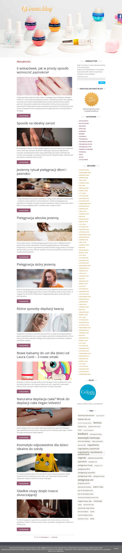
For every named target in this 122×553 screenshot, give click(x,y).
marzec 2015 (83, 340)
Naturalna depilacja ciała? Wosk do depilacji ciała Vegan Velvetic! (43, 401)
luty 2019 (82, 224)
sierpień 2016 (83, 302)
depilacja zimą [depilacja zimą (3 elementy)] (82, 426)
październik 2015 (85, 328)
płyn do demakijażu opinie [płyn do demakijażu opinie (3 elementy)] (85, 494)
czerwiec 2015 (84, 333)
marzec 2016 (83, 315)
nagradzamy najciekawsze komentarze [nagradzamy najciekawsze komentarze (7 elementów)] (90, 453)
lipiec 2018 (82, 242)
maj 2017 (82, 278)
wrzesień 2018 (84, 237)
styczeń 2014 (83, 366)
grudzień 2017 (84, 260)
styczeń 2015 (83, 346)
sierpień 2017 (83, 271)
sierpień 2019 (83, 209)
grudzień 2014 (84, 348)
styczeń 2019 (83, 227)
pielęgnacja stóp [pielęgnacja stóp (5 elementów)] (84, 476)
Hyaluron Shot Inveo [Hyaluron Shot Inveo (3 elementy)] (94, 426)
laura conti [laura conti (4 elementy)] (82, 445)
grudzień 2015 (84, 322)
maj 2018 (82, 247)
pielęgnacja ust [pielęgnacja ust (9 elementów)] (85, 479)
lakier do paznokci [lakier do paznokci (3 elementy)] (97, 441)
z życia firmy (83, 160)
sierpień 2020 (83, 178)
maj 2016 (82, 309)
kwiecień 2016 (84, 312)
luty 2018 (82, 255)
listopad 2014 (84, 351)
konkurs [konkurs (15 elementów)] (83, 433)
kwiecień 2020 (84, 188)
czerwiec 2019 (84, 214)
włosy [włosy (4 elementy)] (92, 519)
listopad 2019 (84, 201)
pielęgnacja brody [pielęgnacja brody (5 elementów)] (85, 465)
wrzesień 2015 (84, 330)
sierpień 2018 (83, 240)
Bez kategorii (84, 123)
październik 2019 (85, 203)
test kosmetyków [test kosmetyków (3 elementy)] (83, 511)
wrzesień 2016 (84, 299)
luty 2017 (82, 286)
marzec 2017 (83, 284)
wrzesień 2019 (84, 206)
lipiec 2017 (82, 273)
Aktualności (83, 121)
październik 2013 (85, 374)
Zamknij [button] (116, 548)
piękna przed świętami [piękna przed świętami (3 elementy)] (84, 487)
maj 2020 (82, 185)
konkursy (82, 131)
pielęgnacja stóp (85, 147)
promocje (82, 152)
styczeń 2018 (83, 258)
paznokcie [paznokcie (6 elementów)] (82, 461)
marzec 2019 (83, 222)
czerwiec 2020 (84, 183)
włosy (81, 157)
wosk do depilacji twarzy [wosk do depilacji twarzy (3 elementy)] (85, 515)
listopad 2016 (84, 294)
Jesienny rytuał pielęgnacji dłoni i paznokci (41, 171)
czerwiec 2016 (84, 307)
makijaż (81, 134)
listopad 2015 (84, 325)
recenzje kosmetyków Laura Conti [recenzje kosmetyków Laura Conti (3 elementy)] (88, 497)
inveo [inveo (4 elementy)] (80, 430)
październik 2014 (85, 353)
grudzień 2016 (84, 291)
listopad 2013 (84, 371)
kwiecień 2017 (84, 281)
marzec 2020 (83, 191)
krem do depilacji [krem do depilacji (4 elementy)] (84, 441)
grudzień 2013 (84, 369)
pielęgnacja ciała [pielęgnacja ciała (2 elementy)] (98, 465)
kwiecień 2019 (84, 219)
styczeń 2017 (83, 289)
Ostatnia (54, 537)
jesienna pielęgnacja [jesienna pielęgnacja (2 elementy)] (88, 430)
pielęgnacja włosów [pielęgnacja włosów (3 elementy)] (84, 483)
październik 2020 (85, 172)
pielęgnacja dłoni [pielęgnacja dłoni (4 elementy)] (84, 469)
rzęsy (81, 154)
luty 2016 (82, 317)
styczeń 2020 (83, 196)
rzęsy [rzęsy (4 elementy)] (80, 505)
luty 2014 (82, 364)
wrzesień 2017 (84, 268)
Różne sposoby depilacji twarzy (40, 308)
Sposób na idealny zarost (36, 123)
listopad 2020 (84, 170)
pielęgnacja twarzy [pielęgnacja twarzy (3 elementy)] (98, 476)
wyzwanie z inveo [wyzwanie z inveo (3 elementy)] (83, 519)
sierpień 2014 (83, 359)
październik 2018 (85, 234)
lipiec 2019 (82, 211)
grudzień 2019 (84, 198)
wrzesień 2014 (84, 356)
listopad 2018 (84, 232)
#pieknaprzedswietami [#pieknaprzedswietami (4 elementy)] (86, 415)
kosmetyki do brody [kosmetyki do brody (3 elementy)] (96, 434)
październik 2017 (85, 265)
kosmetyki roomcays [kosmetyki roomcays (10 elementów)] (89, 437)
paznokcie (82, 136)
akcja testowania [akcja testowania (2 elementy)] (100, 415)
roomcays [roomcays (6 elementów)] (98, 501)
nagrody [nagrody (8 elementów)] (82, 457)
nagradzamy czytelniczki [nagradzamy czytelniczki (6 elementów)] (88, 448)
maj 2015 (82, 335)
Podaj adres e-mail (82, 76)
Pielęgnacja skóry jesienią (36, 264)
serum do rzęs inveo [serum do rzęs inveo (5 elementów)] (86, 508)
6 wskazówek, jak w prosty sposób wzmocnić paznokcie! (43, 70)
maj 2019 (82, 216)
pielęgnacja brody (85, 141)
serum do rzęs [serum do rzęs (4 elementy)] (88, 505)
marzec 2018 (83, 253)
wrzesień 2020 (84, 175)
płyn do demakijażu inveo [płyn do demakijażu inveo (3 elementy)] (85, 490)
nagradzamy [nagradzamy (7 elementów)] (93, 445)
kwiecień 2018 (84, 250)
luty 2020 (82, 193)
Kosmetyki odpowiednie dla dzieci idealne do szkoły (42, 447)
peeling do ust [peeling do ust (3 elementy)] (93, 462)
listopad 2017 (84, 263)
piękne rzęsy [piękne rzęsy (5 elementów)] (98, 487)
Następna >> (45, 537)
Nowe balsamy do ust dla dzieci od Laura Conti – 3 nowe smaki (43, 355)
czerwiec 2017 (84, 276)
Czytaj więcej (23, 116)
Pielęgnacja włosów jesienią (37, 218)
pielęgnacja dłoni (85, 144)
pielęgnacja (83, 139)
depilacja (82, 129)
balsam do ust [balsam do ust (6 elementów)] (84, 419)
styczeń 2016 (83, 320)
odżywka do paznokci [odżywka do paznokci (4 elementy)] (95, 458)
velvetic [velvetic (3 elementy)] (92, 511)
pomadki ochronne (86, 149)
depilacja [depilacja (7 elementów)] (97, 422)
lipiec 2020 (82, 180)
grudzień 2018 (84, 229)
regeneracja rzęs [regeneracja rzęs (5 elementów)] (85, 501)
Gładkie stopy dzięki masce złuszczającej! (37, 493)
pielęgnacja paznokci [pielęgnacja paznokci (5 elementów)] (86, 472)
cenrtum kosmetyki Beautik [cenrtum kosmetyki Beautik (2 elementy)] (84, 423)
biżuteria (82, 126)
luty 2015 (82, 343)
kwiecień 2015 (84, 338)
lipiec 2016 (82, 304)
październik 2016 (85, 296)
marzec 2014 (83, 361)
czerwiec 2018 (84, 245)
